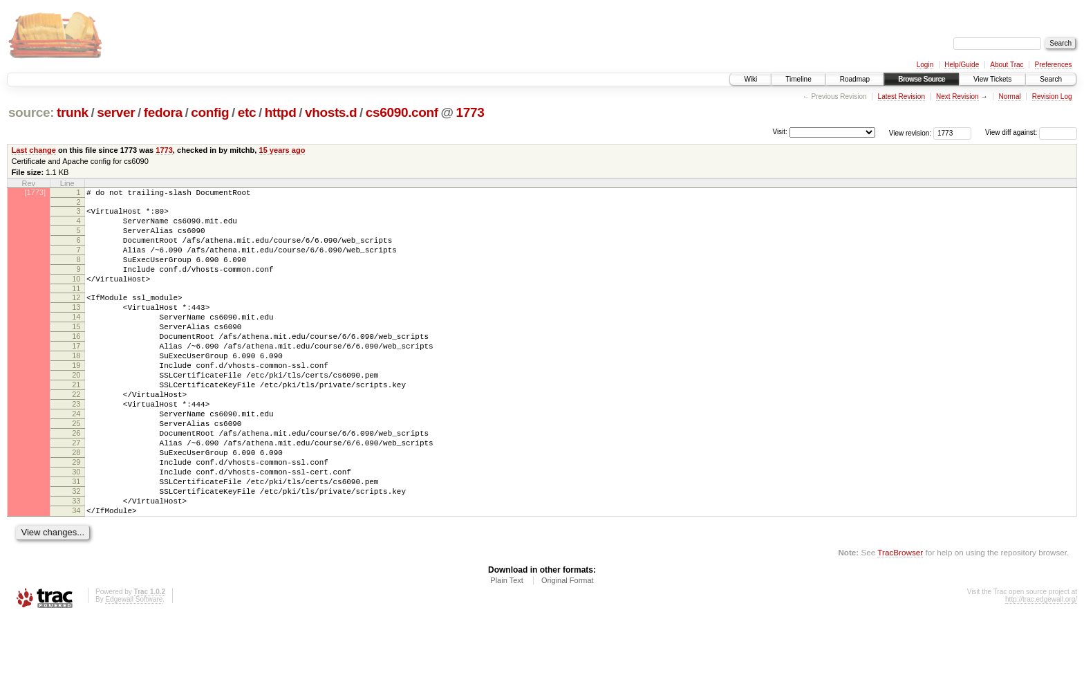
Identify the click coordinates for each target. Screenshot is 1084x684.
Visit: (779, 132)
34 (76, 575)
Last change (34, 150)
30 (76, 528)
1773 (470, 112)
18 (76, 386)
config (210, 112)
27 (76, 492)
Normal (1009, 96)
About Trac (1006, 64)
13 (76, 328)
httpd (281, 112)
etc (247, 112)
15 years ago (282, 150)
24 (76, 457)
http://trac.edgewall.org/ (1041, 665)
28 (76, 504)
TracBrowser (900, 618)
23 (76, 445)
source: (31, 112)
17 (76, 375)
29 (76, 516)
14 (76, 339)
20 (76, 410)
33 (76, 563)
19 (76, 398)
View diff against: (1031, 132)
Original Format (567, 647)
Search (1051, 79)
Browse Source (921, 79)
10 (76, 295)
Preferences (1053, 64)
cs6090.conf (402, 112)
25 (76, 469)
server (116, 112)
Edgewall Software (133, 665)
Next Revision (957, 96)
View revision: (910, 132)
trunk (72, 112)
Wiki (750, 79)
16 (76, 363)
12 (76, 316)
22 (76, 433)
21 (76, 422)
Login (925, 64)
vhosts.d (331, 112)
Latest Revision (901, 96)
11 (76, 307)
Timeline (798, 79)
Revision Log (1052, 96)
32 (76, 551)
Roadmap (855, 79)
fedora (163, 112)
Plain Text (506, 647)
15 (76, 351)
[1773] (35, 192)
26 (76, 481)
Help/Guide (961, 64)
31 (76, 539)
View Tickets (992, 79)
